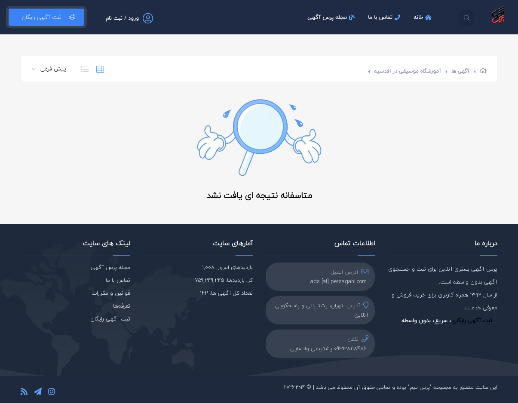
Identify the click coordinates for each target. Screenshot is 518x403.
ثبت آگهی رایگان (46, 17)
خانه (424, 17)
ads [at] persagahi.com (338, 281)
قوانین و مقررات (111, 293)
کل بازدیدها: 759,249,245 (224, 280)
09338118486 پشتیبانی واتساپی (328, 348)
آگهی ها (460, 71)
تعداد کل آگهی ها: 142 (226, 293)
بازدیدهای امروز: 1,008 (227, 267)
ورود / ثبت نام (122, 18)
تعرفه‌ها (121, 306)
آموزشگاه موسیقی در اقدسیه (407, 71)
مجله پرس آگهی (332, 17)
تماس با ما (385, 17)
